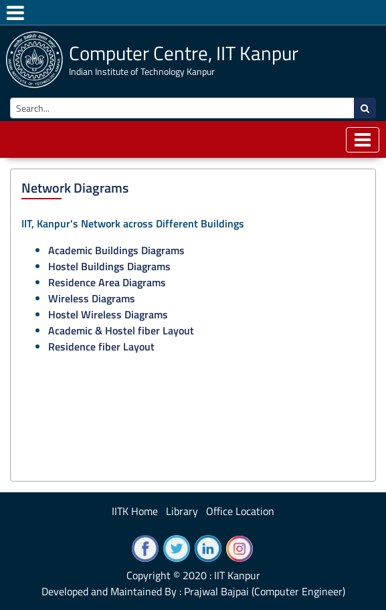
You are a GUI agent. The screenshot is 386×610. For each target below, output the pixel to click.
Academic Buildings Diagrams (116, 250)
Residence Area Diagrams (107, 282)
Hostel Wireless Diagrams (108, 314)
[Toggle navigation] (362, 139)
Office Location (240, 511)
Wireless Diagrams (91, 298)
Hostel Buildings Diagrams (109, 266)
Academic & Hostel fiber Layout (121, 330)
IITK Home (135, 511)
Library (182, 511)
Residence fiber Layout (101, 346)
